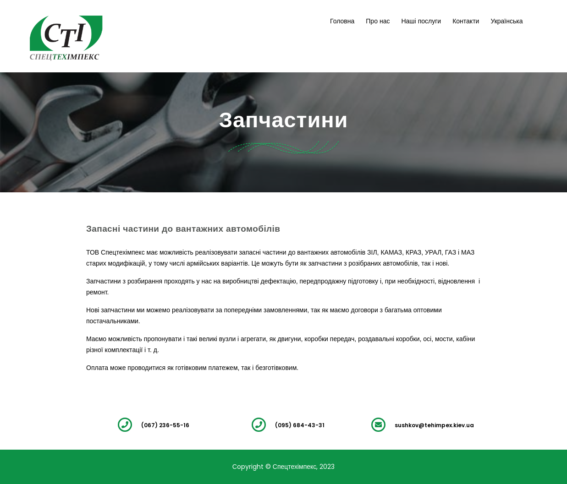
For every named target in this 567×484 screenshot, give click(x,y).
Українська (506, 21)
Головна (342, 21)
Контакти (465, 21)
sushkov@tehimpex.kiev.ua (434, 425)
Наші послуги (421, 21)
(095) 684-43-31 (300, 425)
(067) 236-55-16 (165, 425)
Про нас (378, 21)
